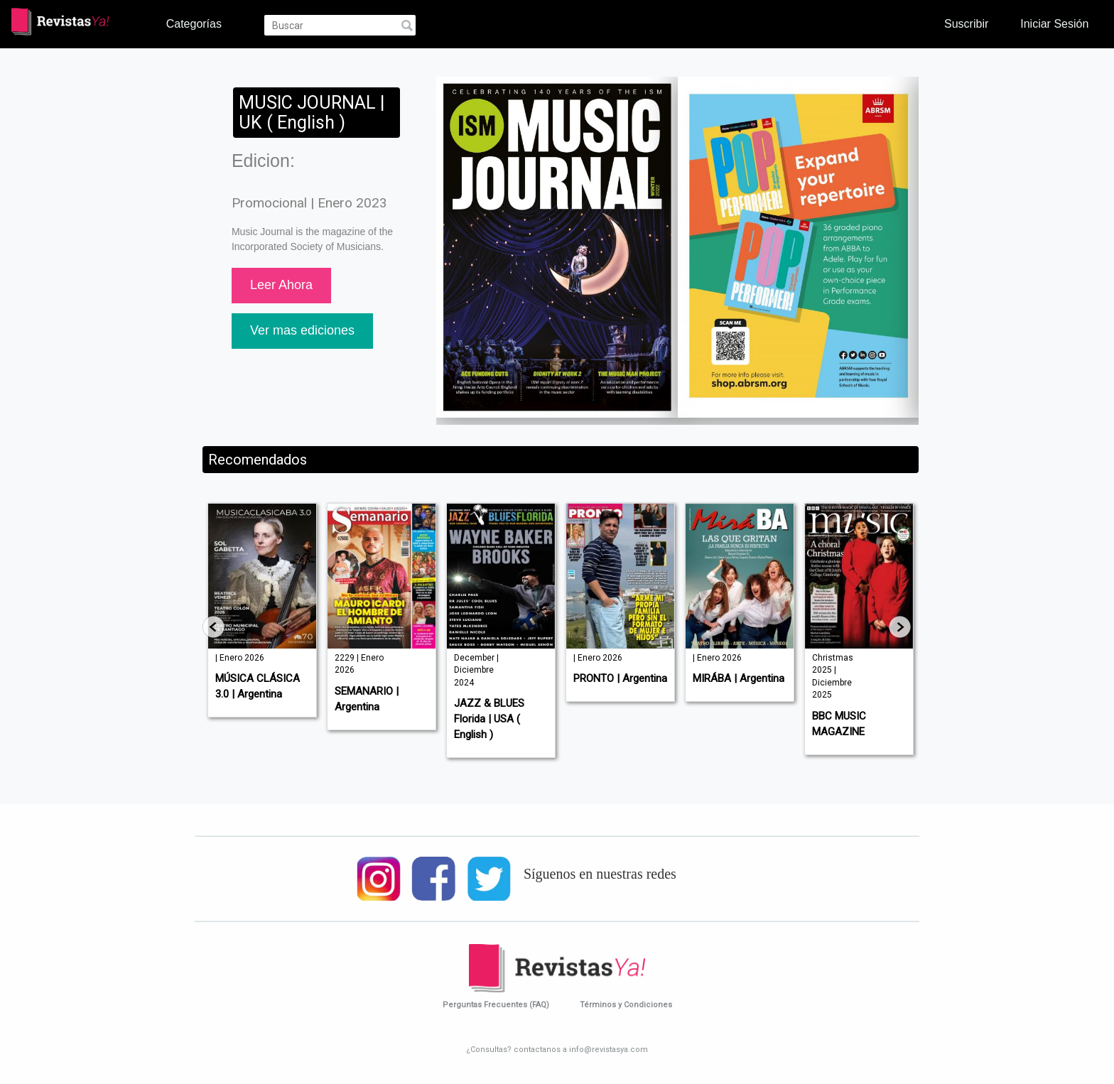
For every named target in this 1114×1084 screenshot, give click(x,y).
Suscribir (966, 23)
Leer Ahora (281, 284)
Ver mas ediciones (302, 330)
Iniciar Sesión (1054, 23)
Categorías (194, 23)
